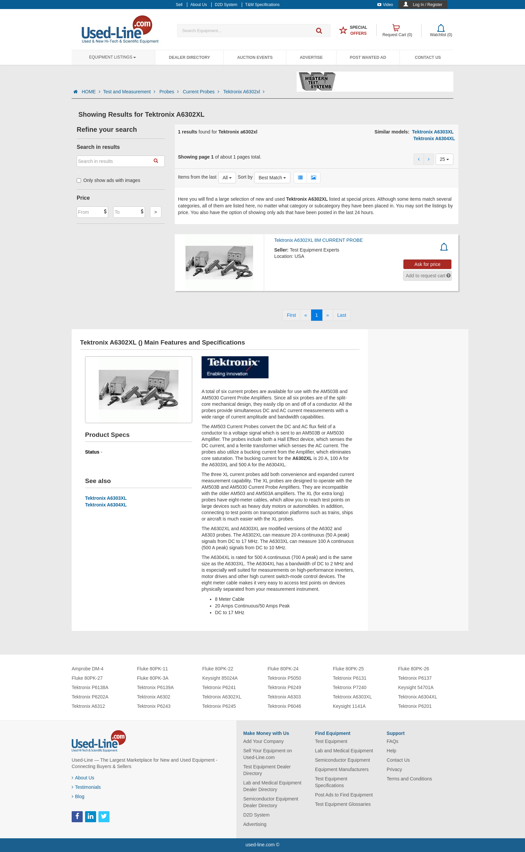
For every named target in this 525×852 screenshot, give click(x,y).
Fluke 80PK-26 (413, 668)
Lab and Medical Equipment (344, 750)
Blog (78, 796)
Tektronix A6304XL (434, 138)
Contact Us (428, 57)
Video (385, 4)
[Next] (327, 315)
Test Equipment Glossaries (343, 804)
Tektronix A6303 (284, 696)
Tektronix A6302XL (221, 696)
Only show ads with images (108, 180)
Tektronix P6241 (219, 687)
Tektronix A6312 (88, 706)
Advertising (255, 824)
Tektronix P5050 (284, 678)
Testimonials (86, 787)
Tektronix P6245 (219, 706)
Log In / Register (427, 4)
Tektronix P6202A (90, 696)
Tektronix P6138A (90, 687)
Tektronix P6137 (415, 678)
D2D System (256, 815)
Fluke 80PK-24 (283, 668)
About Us (83, 777)
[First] (291, 315)
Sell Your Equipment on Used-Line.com (267, 754)
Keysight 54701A (416, 687)
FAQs (392, 741)
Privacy (394, 769)
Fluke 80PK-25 (348, 668)
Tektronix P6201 (415, 706)
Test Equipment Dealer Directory (267, 770)
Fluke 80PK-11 (152, 668)
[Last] (341, 315)
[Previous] (305, 315)
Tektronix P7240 (349, 687)
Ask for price (428, 264)
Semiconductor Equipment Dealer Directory (270, 802)
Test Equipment (331, 741)
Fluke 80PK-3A (152, 678)
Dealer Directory (189, 57)
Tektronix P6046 (284, 706)
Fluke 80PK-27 (87, 678)
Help (391, 750)
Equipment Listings (112, 57)
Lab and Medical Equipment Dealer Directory (272, 786)
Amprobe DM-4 (87, 668)
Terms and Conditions (409, 778)
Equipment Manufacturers (342, 769)
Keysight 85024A (220, 678)
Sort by (245, 177)
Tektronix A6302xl (244, 91)
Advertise (311, 57)
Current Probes (202, 91)
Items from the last (197, 177)
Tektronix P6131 (349, 678)
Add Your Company (263, 741)
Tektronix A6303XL (433, 131)
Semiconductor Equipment (342, 760)
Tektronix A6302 (153, 696)
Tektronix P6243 (153, 706)
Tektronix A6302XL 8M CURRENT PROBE (318, 240)
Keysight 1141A (349, 706)
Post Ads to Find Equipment (344, 794)
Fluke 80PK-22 (217, 668)
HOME (91, 91)
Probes (169, 91)
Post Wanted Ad (368, 57)
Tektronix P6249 (284, 687)
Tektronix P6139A (155, 687)
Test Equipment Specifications (331, 782)
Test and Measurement (130, 91)
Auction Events (255, 57)
